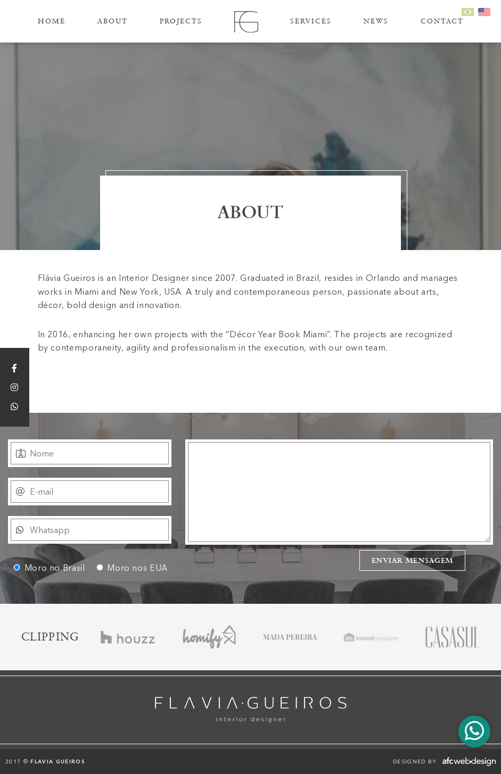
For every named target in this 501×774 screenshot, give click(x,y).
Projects (181, 21)
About (112, 21)
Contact (442, 21)
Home (51, 21)
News (376, 21)
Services (311, 21)
